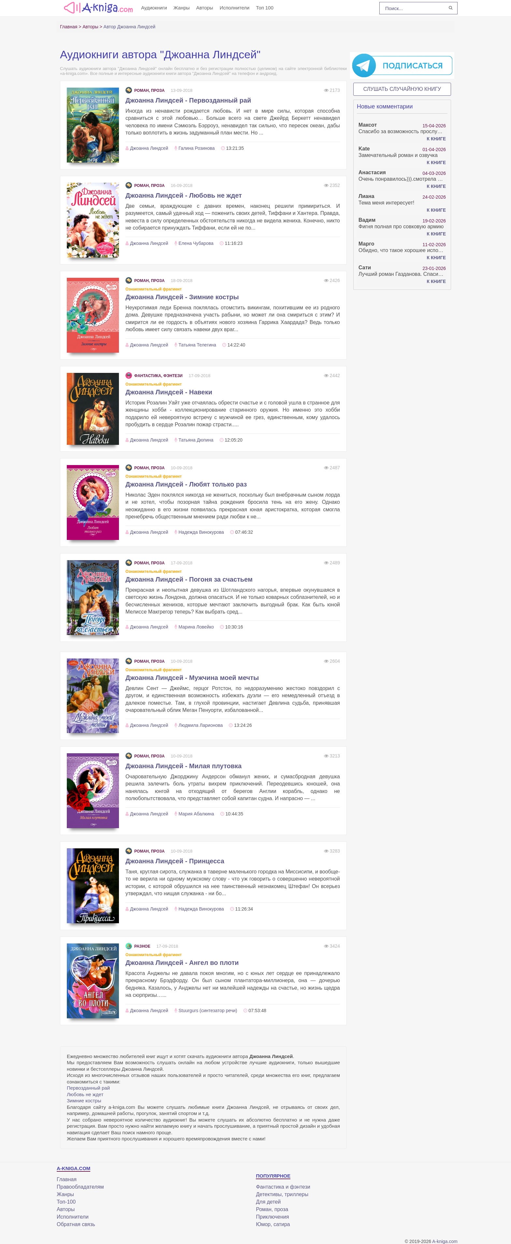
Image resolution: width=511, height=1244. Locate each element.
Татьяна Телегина (197, 344)
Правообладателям (80, 1187)
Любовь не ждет (85, 1094)
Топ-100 (66, 1202)
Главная (67, 1179)
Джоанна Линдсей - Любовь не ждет (183, 195)
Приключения (272, 1217)
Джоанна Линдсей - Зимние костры (182, 297)
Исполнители (235, 7)
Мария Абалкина (196, 813)
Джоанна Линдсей (149, 148)
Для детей (268, 1202)
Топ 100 (264, 7)
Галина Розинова (197, 148)
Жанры (181, 7)
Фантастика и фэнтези (283, 1187)
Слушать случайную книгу (402, 89)
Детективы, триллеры (282, 1194)
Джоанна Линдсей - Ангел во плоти (182, 962)
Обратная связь (76, 1224)
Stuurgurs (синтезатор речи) (208, 1010)
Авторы (204, 7)
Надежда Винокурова (201, 532)
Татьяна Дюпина (196, 440)
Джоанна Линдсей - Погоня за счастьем (189, 579)
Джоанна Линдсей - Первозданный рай (188, 100)
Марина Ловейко (196, 626)
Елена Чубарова (196, 243)
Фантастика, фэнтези (153, 376)
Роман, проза (145, 90)
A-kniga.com (445, 1241)
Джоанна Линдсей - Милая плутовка (183, 766)
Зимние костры (84, 1100)
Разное (137, 946)
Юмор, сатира (273, 1224)
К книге (436, 138)
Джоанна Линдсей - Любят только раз (186, 484)
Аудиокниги (154, 7)
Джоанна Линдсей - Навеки (168, 392)
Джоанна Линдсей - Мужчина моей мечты (192, 677)
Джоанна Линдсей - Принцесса (174, 861)
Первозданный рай (88, 1088)
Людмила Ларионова (201, 725)
